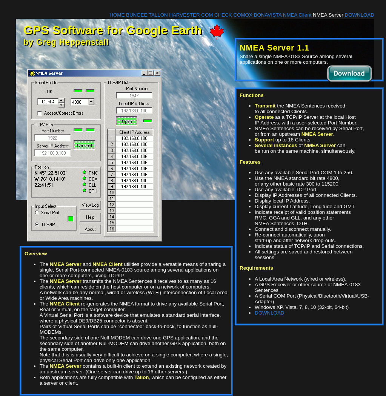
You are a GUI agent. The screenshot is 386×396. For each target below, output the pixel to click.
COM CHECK (216, 15)
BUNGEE (136, 15)
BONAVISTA (268, 15)
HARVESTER (184, 15)
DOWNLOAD (360, 15)
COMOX (242, 15)
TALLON (158, 15)
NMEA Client (297, 15)
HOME (117, 15)
